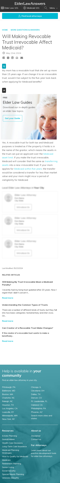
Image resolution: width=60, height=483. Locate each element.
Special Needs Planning (13, 474)
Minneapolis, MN (9, 415)
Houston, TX (8, 405)
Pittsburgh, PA (8, 387)
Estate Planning (9, 435)
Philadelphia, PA (38, 408)
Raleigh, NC (7, 401)
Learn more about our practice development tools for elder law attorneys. (43, 453)
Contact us (36, 439)
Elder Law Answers (30, 3)
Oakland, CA (37, 405)
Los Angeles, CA (10, 408)
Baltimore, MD (8, 390)
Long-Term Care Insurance (14, 446)
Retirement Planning (11, 463)
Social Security (9, 470)
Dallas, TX (35, 394)
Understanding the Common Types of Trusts (25, 305)
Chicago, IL (36, 387)
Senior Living (8, 467)
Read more (7, 298)
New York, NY (8, 419)
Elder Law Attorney (25, 194)
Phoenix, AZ (36, 412)
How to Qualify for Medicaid (15, 456)
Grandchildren (8, 439)
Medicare (6, 460)
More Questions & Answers (25, 30)
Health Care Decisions (12, 443)
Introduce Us (23, 207)
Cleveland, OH (37, 390)
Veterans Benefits (10, 478)
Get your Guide (12, 118)
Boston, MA (7, 394)
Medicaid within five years (28, 168)
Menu (54, 8)
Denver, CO (36, 397)
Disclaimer (36, 435)
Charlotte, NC (8, 397)
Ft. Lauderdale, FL (39, 401)
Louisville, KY (8, 412)
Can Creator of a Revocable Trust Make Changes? (27, 328)
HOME (5, 30)
